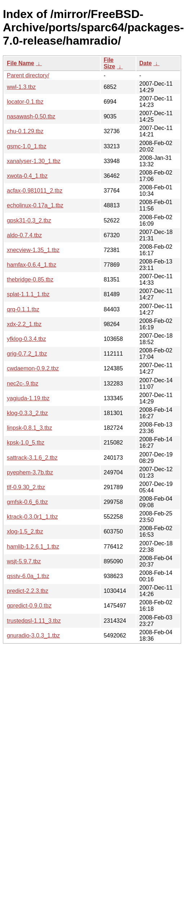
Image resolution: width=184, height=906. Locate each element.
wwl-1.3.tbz (21, 87)
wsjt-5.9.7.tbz (24, 561)
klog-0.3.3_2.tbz (27, 413)
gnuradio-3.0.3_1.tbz (33, 635)
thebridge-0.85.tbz (30, 279)
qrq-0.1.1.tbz (23, 309)
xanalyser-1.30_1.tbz (34, 161)
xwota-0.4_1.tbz (27, 176)
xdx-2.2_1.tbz (24, 324)
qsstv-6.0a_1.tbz (28, 576)
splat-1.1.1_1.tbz (28, 294)
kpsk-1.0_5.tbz (25, 443)
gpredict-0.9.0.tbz (29, 606)
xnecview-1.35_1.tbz (33, 250)
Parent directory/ (28, 75)
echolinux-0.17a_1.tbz (35, 205)
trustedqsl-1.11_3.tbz (34, 621)
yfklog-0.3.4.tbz (26, 339)
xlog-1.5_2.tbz (25, 531)
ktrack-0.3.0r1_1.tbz (32, 517)
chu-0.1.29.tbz (25, 131)
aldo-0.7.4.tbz (24, 235)
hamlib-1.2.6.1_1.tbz (33, 547)
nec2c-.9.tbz (22, 383)
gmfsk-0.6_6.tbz (27, 502)
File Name (20, 63)
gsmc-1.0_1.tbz (26, 146)
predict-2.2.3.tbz (27, 591)
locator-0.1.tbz (25, 102)
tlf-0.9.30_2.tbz (26, 487)
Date (145, 63)
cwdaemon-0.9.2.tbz (33, 368)
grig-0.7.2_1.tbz (27, 354)
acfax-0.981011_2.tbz (34, 191)
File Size (109, 63)
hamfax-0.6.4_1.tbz (31, 265)
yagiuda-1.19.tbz (28, 398)
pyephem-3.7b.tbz (30, 472)
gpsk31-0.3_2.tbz (29, 220)
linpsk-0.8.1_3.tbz (29, 428)
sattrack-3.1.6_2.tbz (32, 458)
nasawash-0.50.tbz (31, 116)
